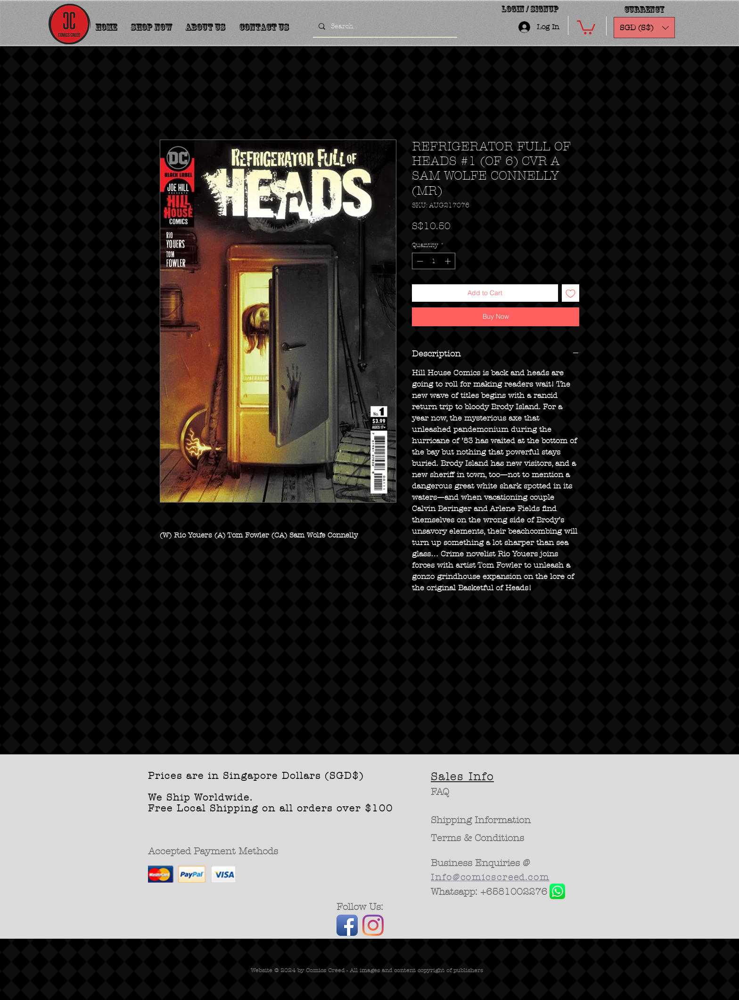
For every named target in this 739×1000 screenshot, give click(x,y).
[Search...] (384, 26)
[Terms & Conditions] (478, 838)
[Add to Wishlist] (570, 293)
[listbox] (644, 27)
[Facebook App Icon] (347, 925)
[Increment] (448, 261)
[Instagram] (373, 925)
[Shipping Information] (481, 820)
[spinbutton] (434, 261)
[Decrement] (419, 261)
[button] (586, 26)
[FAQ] (440, 792)
